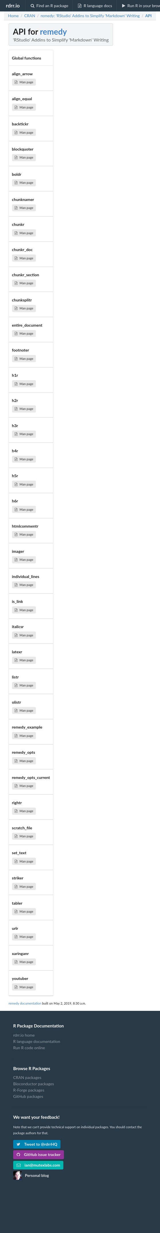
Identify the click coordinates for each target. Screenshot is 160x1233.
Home (13, 16)
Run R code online (29, 1047)
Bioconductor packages (33, 1083)
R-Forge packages (28, 1090)
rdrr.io (12, 5)
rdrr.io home (24, 1035)
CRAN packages (27, 1077)
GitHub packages (28, 1096)
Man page (24, 82)
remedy (53, 31)
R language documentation (36, 1041)
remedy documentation (25, 1003)
